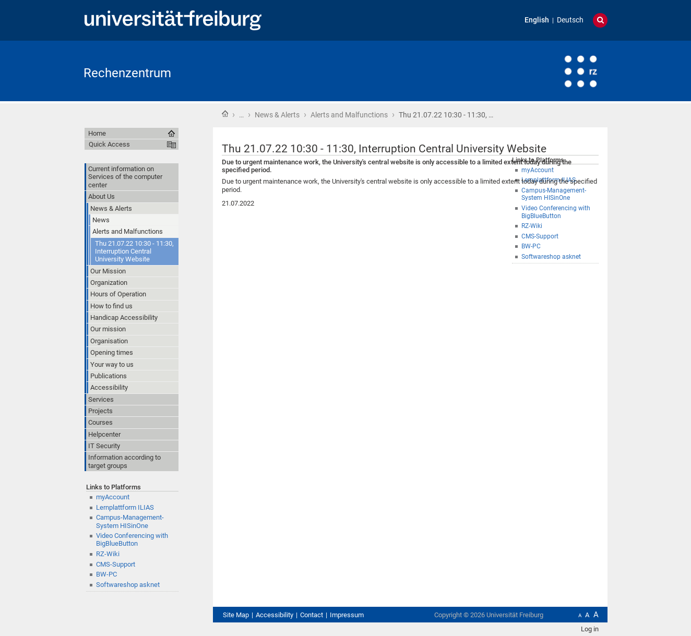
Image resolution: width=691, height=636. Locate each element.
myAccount (112, 497)
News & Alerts (277, 115)
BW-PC (531, 246)
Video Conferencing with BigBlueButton (132, 539)
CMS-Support (539, 236)
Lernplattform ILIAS (125, 507)
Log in (590, 629)
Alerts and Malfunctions (349, 115)
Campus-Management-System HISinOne (130, 521)
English (537, 20)
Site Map (236, 615)
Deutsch (570, 20)
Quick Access (109, 144)
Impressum (347, 615)
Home (225, 113)
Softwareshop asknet (551, 256)
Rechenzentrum (127, 73)
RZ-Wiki (531, 226)
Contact (311, 615)
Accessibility (274, 615)
